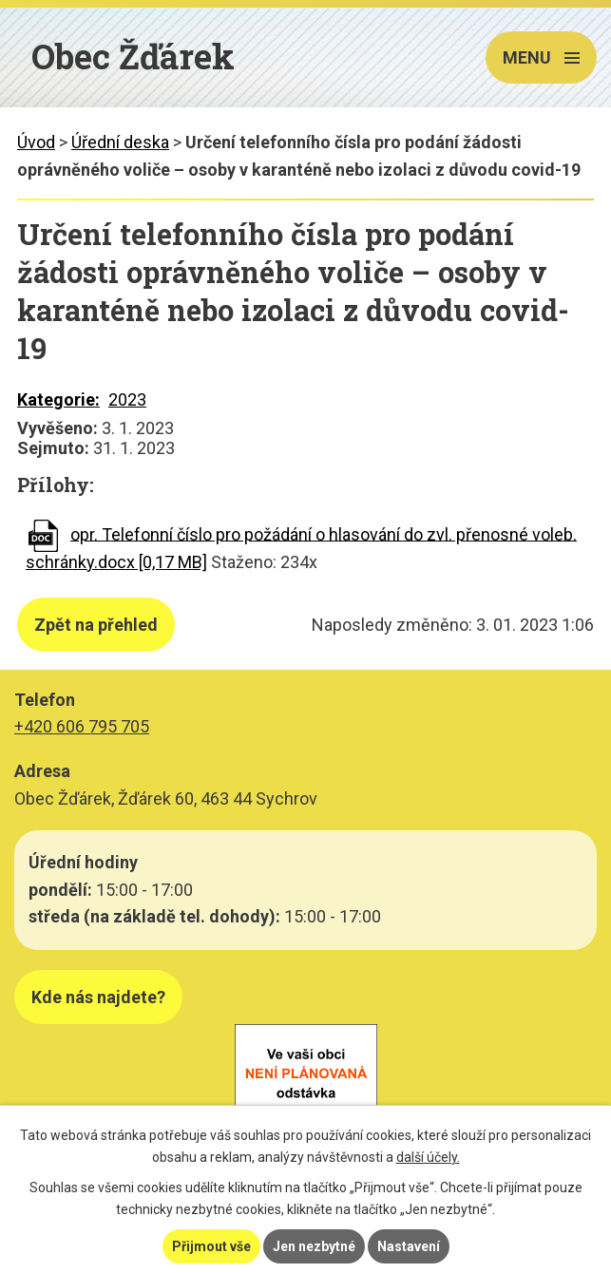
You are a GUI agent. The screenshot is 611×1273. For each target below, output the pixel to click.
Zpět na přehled (96, 625)
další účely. (428, 1157)
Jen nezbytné (314, 1246)
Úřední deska (120, 142)
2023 (127, 399)
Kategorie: (58, 399)
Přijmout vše (211, 1246)
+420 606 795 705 (81, 726)
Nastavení (408, 1246)
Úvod (36, 142)
